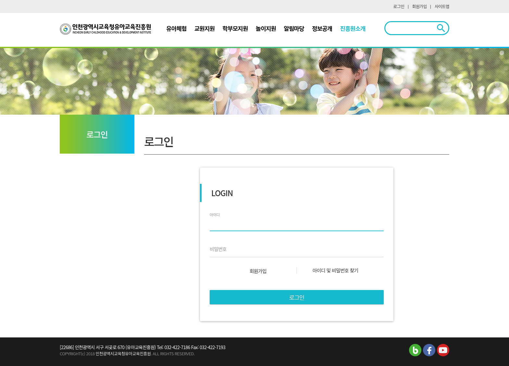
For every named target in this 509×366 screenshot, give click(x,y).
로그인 (398, 6)
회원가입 (419, 6)
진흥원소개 (353, 28)
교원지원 (204, 28)
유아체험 (176, 28)
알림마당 (294, 28)
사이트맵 (442, 6)
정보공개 (322, 28)
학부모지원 (235, 28)
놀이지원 (266, 28)
